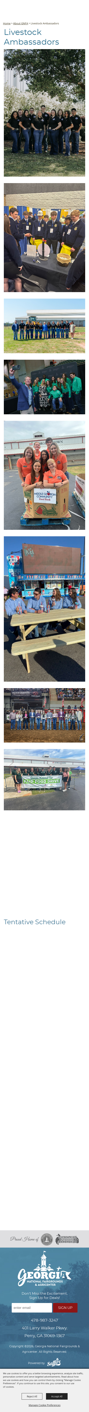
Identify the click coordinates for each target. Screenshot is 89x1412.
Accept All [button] (56, 1396)
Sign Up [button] (65, 1307)
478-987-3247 (44, 1320)
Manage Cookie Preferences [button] (45, 1405)
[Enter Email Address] (32, 1308)
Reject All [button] (32, 1396)
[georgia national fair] (48, 1239)
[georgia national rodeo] (67, 1239)
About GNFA (20, 23)
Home (6, 23)
